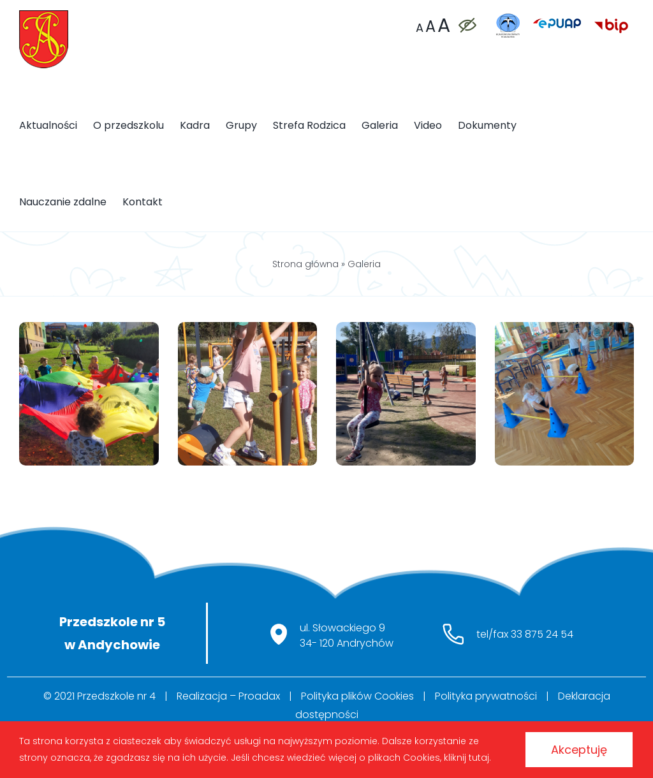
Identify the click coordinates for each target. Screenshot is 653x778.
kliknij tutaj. (467, 757)
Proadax (259, 696)
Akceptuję (579, 750)
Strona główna (305, 264)
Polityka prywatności (486, 696)
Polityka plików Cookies (357, 696)
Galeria (364, 264)
